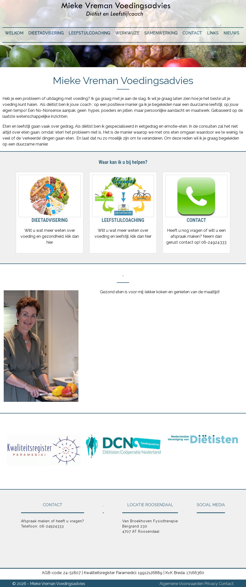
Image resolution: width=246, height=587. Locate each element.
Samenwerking (160, 33)
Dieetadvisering (46, 33)
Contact (192, 33)
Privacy (211, 583)
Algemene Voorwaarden (181, 583)
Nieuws (231, 33)
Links (213, 33)
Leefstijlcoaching (89, 33)
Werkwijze (127, 33)
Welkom (14, 33)
